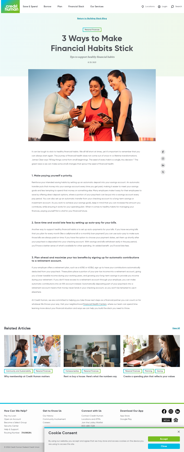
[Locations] (146, 6)
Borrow (47, 6)
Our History (48, 415)
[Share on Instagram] (163, 158)
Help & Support (11, 430)
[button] (178, 439)
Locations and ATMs (90, 419)
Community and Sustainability (18, 371)
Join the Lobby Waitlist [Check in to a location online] (92, 423)
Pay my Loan (10, 415)
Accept (156, 446)
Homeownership (72, 371)
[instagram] (171, 411)
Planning (148, 371)
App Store (125, 415)
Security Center (11, 426)
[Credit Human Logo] (10, 6)
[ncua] (167, 420)
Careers (46, 423)
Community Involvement (54, 419)
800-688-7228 (88, 426)
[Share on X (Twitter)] (163, 172)
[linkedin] (177, 411)
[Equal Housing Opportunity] (176, 420)
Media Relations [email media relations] (88, 430)
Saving (160, 371)
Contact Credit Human (92, 415)
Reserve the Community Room (95, 433)
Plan (60, 6)
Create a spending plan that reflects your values (149, 376)
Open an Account (12, 419)
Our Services (96, 6)
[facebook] (164, 411)
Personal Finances (92, 30)
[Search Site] (176, 6)
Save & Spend (30, 6)
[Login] (162, 6)
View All (176, 328)
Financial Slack (76, 6)
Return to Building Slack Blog (92, 18)
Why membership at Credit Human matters (27, 376)
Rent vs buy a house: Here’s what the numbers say (90, 376)
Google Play (126, 419)
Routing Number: (12, 433)
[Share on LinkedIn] (163, 165)
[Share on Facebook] (163, 152)
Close (173, 446)
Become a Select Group (15, 423)
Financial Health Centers (95, 304)
